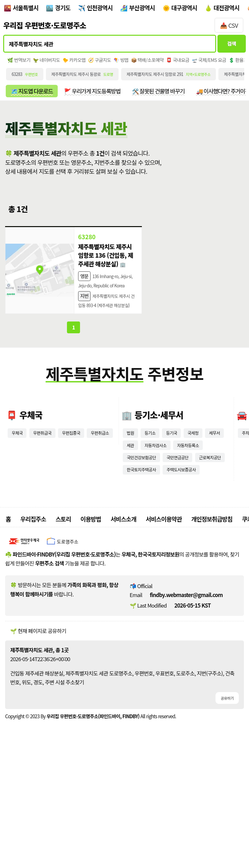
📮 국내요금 (218, 67)
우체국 (18, 495)
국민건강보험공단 (183, 523)
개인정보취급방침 (211, 605)
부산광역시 (142, 7)
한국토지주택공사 (145, 551)
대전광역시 (226, 7)
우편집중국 (81, 495)
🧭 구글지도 (121, 67)
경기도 (62, 7)
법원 (131, 495)
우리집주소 (33, 605)
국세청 (202, 495)
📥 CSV (229, 25)
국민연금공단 (140, 537)
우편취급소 (22, 509)
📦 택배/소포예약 (180, 67)
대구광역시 (184, 7)
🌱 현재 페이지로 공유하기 (38, 717)
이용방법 (90, 605)
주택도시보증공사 (192, 551)
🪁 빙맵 (148, 67)
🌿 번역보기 (21, 67)
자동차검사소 (184, 509)
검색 (227, 47)
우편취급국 (47, 495)
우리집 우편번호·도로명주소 (44, 25)
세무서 (133, 509)
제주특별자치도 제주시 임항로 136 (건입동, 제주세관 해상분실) (105, 282)
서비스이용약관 (164, 605)
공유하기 (225, 785)
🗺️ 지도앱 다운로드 (42, 104)
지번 (84, 343)
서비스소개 (123, 605)
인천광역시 (100, 7)
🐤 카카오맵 (90, 67)
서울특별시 (26, 7)
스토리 (63, 605)
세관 (155, 509)
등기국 (177, 495)
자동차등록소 (140, 523)
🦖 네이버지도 (56, 67)
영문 (84, 312)
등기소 (153, 495)
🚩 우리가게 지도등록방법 (127, 104)
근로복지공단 (179, 537)
